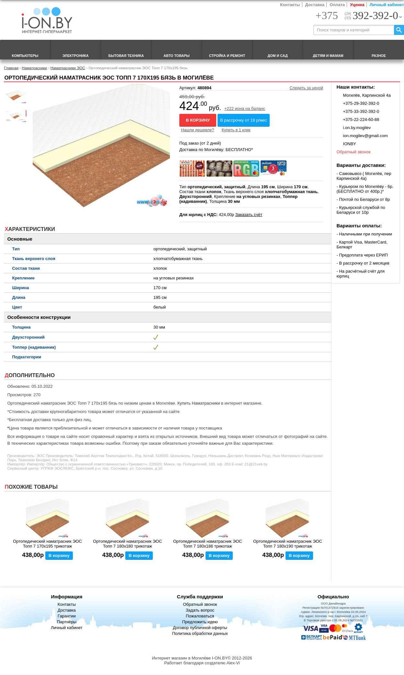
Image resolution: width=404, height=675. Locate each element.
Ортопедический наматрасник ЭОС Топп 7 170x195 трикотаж (47, 544)
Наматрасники (34, 68)
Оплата (337, 4)
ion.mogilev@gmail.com (365, 135)
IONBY (349, 143)
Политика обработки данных (200, 633)
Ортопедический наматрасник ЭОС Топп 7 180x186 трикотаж (207, 544)
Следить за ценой (306, 88)
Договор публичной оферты (200, 627)
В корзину (198, 120)
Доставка (315, 4)
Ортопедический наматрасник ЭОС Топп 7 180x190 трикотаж (287, 544)
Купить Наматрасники (198, 403)
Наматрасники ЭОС (67, 68)
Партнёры (66, 621)
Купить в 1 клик (236, 130)
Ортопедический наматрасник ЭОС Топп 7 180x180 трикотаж (127, 544)
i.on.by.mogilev (357, 127)
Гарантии (67, 616)
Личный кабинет (387, 4)
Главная (11, 68)
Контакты (290, 4)
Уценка (357, 4)
